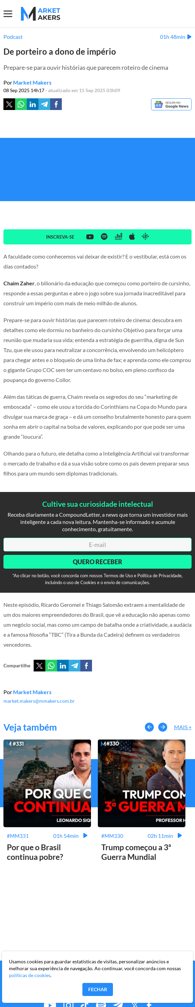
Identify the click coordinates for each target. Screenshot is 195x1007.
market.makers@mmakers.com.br (39, 701)
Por (27, 82)
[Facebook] (56, 104)
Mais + (183, 727)
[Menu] (12, 13)
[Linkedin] (32, 104)
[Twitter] (9, 104)
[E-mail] (97, 544)
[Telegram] (44, 104)
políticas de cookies (29, 975)
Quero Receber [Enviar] (97, 562)
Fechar (97, 989)
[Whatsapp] (21, 104)
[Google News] (171, 104)
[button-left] (149, 727)
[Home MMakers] (40, 14)
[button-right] (162, 727)
